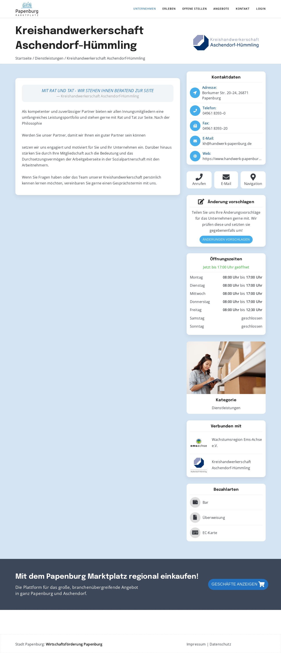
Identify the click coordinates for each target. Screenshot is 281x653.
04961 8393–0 (214, 113)
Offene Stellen (194, 9)
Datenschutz (220, 644)
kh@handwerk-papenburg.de (227, 143)
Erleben (169, 9)
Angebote (221, 9)
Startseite (24, 58)
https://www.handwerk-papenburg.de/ (235, 158)
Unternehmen (144, 9)
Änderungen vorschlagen (226, 239)
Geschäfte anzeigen (238, 584)
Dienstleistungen (50, 58)
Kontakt (243, 9)
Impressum (196, 644)
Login (261, 9)
